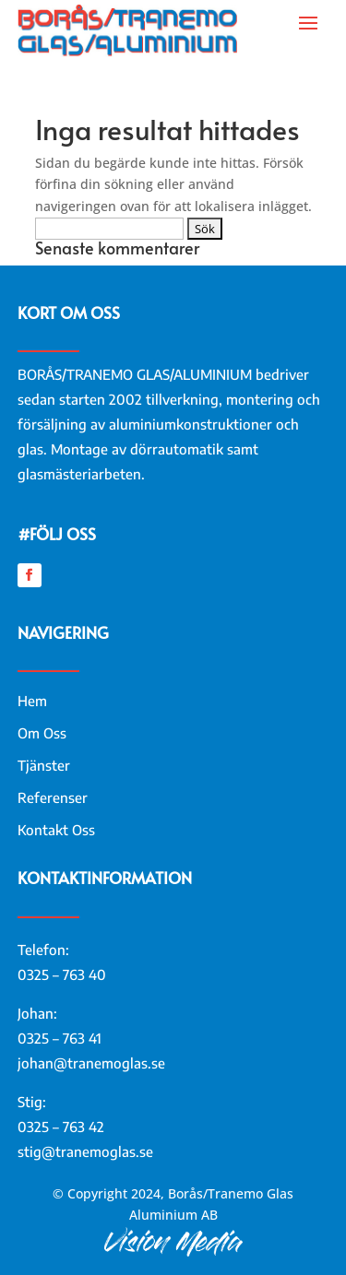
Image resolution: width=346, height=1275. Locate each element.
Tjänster (44, 765)
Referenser (53, 797)
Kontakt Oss (56, 829)
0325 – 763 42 (61, 1126)
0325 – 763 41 (59, 1038)
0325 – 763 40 (62, 974)
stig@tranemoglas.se (85, 1151)
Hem (32, 700)
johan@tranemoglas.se (91, 1063)
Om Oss (42, 733)
